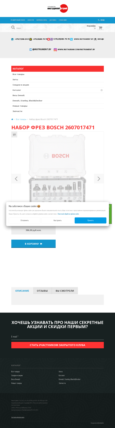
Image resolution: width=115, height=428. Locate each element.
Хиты (15, 79)
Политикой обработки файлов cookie (68, 214)
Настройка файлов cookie (17, 417)
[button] (16, 178)
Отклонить (25, 220)
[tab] (22, 290)
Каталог (17, 90)
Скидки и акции (21, 84)
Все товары (18, 74)
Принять (91, 220)
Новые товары (20, 106)
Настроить (57, 220)
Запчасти (17, 111)
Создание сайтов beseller (97, 423)
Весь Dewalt (19, 95)
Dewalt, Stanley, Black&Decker (27, 100)
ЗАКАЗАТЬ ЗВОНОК (112, 215)
